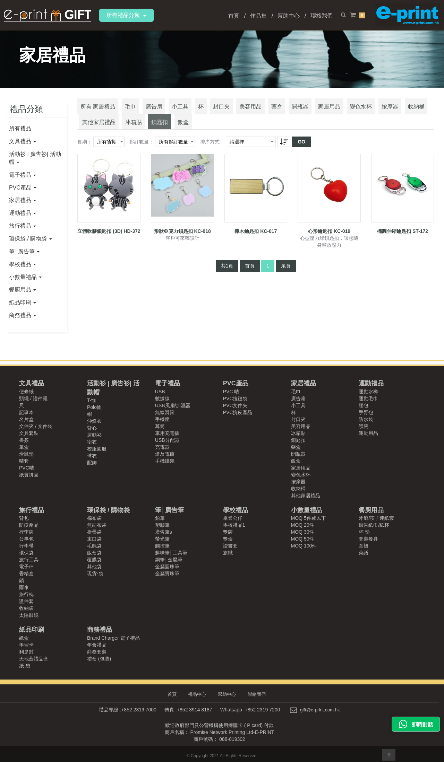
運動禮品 (22, 213)
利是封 (26, 652)
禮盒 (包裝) (99, 659)
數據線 (162, 398)
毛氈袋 (94, 546)
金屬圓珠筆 (167, 566)
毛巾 (125, 111)
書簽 (24, 440)
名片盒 (26, 419)
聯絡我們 (321, 15)
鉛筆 (160, 518)
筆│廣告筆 (24, 251)
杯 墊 (364, 532)
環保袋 (26, 552)
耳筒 (160, 426)
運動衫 (94, 435)
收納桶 (374, 111)
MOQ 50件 (302, 539)
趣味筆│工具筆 (171, 552)
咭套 (24, 461)
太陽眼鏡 (29, 615)
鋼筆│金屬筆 (168, 559)
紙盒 (24, 638)
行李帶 (26, 546)
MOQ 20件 (302, 525)
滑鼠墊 (26, 454)
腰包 (363, 405)
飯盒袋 (94, 552)
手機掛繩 (164, 461)
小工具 (168, 111)
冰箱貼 (88, 130)
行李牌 (26, 532)
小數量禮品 (25, 277)
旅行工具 (29, 559)
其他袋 (94, 566)
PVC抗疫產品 (238, 412)
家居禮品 (22, 200)
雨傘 (24, 587)
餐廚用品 (22, 289)
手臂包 (366, 412)
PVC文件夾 (235, 405)
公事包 (26, 539)
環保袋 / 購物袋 (30, 239)
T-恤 (91, 400)
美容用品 (229, 111)
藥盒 (251, 111)
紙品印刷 (22, 302)
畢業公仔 (232, 518)
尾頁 (286, 272)
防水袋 (366, 419)
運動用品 (368, 433)
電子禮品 (22, 175)
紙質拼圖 (29, 475)
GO (301, 149)
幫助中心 (289, 16)
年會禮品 (96, 645)
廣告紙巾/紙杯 (374, 525)
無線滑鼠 (164, 412)
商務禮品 (22, 315)
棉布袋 (94, 518)
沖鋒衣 (94, 421)
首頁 (233, 16)
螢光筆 (162, 539)
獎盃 (228, 539)
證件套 (26, 601)
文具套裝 (29, 433)
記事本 (26, 412)
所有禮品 (20, 128)
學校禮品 (22, 264)
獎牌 (228, 532)
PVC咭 (26, 468)
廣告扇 (145, 111)
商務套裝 (96, 652)
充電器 (162, 447)
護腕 (363, 426)
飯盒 (131, 130)
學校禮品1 (234, 525)
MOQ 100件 (304, 546)
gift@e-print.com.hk (320, 709)
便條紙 (26, 391)
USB (160, 391)
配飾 (92, 462)
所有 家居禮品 (96, 111)
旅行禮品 (22, 226)
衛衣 (92, 442)
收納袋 (26, 608)
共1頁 (227, 272)
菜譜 (363, 552)
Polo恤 (94, 407)
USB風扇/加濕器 (173, 405)
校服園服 (96, 449)
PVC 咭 (231, 391)
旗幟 (228, 552)
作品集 (258, 16)
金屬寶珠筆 (167, 573)
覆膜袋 (94, 559)
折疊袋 (94, 532)
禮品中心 (198, 694)
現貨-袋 (95, 573)
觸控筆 (162, 546)
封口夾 (203, 111)
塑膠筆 (162, 525)
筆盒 (24, 447)
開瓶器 (272, 111)
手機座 (162, 419)
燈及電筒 (164, 454)
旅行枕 (26, 594)
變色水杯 (326, 111)
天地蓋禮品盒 (33, 659)
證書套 (230, 546)
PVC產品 (22, 188)
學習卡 (26, 645)
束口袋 (94, 539)
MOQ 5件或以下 (308, 518)
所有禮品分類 (126, 15)
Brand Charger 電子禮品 (113, 638)
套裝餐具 (368, 539)
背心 (92, 428)
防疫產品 (29, 525)
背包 (24, 518)
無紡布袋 (96, 525)
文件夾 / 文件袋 (35, 426)
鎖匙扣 (111, 130)
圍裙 (363, 546)
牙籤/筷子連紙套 (376, 518)
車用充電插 (167, 433)
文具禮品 (22, 141)
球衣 (92, 455)
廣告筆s (163, 532)
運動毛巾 (368, 398)
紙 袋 (24, 665)
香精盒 (26, 573)
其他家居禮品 (405, 111)
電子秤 (26, 566)
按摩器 (351, 111)
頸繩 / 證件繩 (33, 398)
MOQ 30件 (302, 532)
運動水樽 (368, 391)
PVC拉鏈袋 (235, 398)
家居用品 (298, 111)
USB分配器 (167, 440)
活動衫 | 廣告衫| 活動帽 (35, 158)
